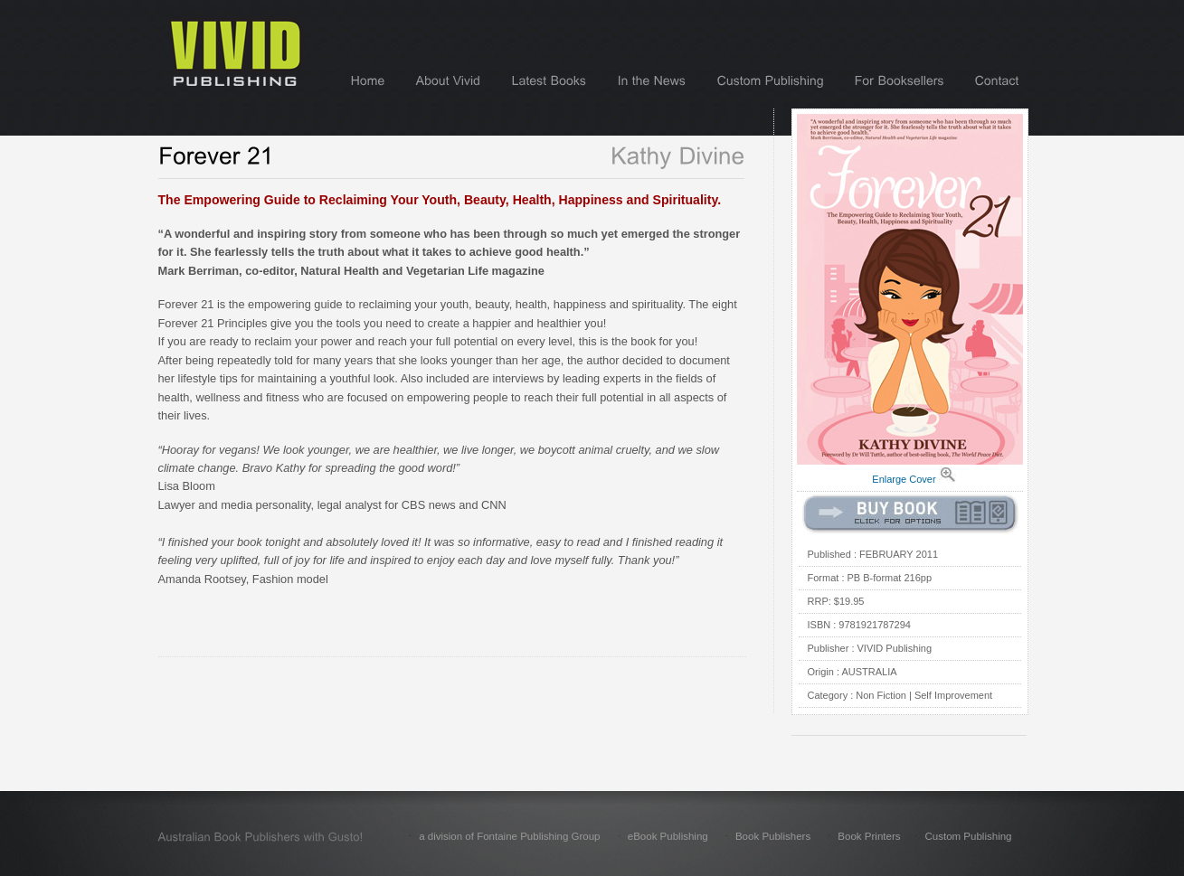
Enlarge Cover (903, 479)
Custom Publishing (967, 836)
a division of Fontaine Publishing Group (509, 836)
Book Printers (869, 836)
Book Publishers (772, 836)
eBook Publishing (668, 836)
